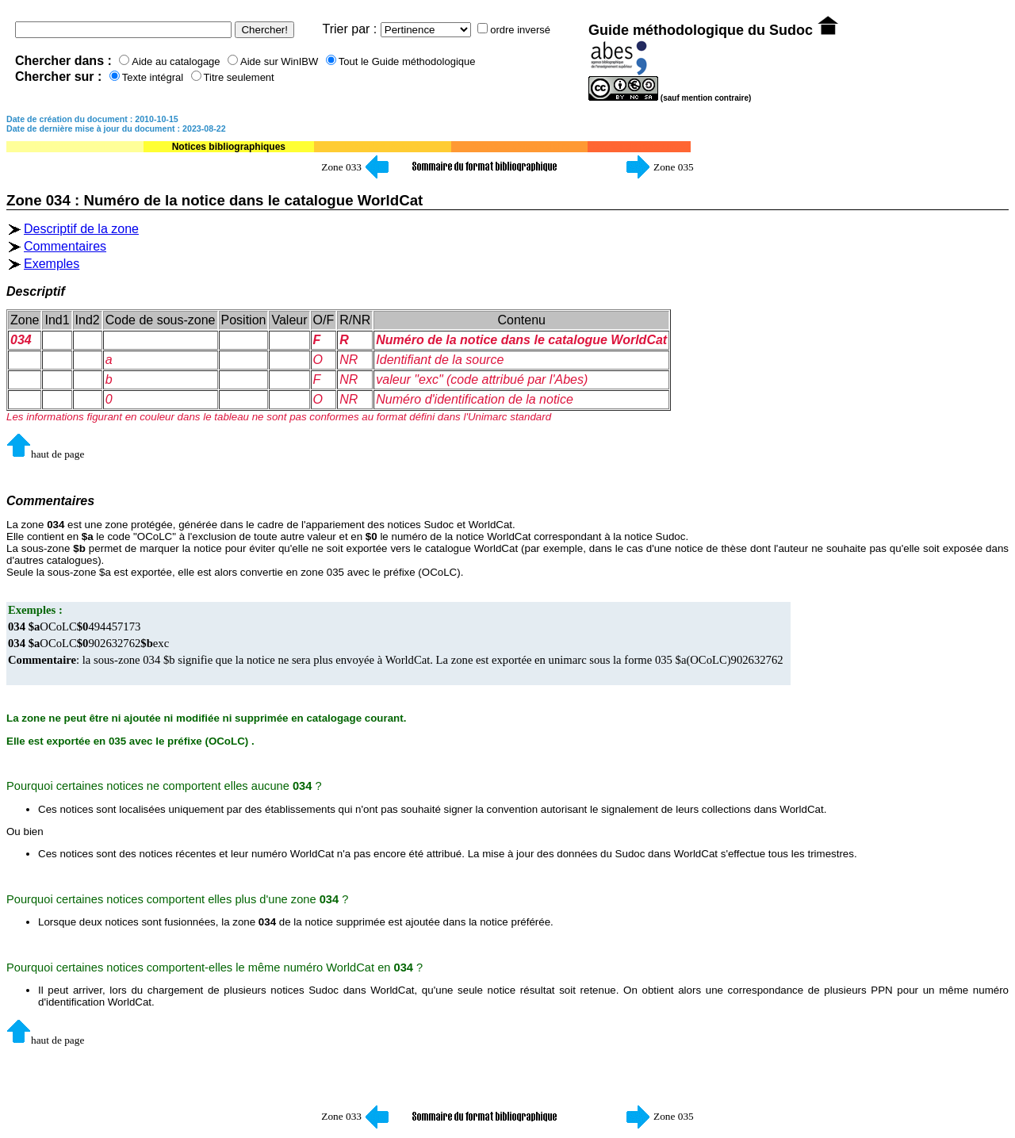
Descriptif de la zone (81, 229)
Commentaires (65, 246)
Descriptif (35, 291)
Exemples (51, 263)
